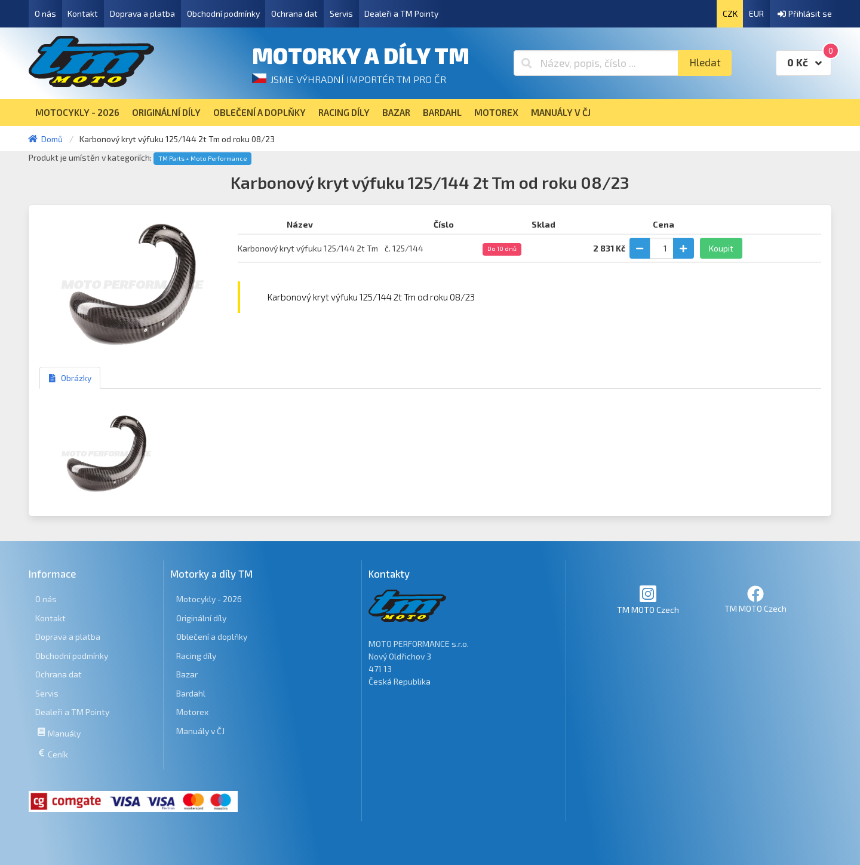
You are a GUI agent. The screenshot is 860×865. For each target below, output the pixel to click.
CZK (730, 13)
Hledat (705, 62)
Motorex (192, 712)
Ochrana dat (294, 13)
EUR (756, 13)
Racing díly (196, 656)
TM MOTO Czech (648, 599)
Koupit (721, 248)
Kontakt (82, 13)
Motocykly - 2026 (209, 599)
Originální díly (201, 618)
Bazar (187, 674)
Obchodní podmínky (223, 13)
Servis (341, 13)
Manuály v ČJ (200, 731)
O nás (45, 13)
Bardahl (190, 693)
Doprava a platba (142, 13)
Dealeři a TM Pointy (401, 13)
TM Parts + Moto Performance (202, 158)
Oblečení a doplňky (211, 636)
